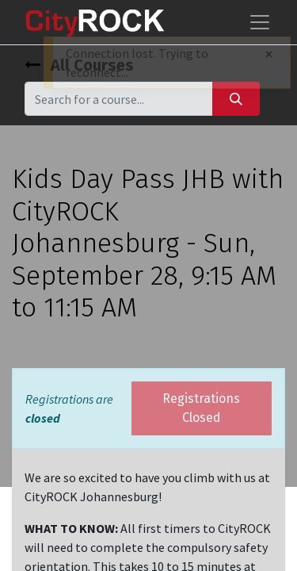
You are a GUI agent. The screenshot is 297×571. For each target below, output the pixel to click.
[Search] (236, 99)
